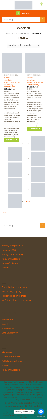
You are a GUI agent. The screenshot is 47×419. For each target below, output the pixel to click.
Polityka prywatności (12, 361)
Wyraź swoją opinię (11, 291)
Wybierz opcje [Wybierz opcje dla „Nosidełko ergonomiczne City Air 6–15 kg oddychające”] (11, 140)
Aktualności (7, 352)
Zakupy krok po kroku (12, 245)
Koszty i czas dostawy (12, 254)
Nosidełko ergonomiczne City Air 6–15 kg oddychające (12, 83)
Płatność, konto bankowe (14, 287)
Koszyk (5, 324)
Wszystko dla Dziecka (17, 33)
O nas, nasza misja (11, 356)
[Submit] (42, 19)
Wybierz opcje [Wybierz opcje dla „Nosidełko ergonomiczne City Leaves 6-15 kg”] (34, 129)
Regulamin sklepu (11, 258)
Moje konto (7, 319)
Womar (7, 77)
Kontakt (6, 365)
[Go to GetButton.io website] (41, 416)
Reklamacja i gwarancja (14, 295)
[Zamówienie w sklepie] (23, 45)
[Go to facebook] (41, 412)
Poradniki (6, 267)
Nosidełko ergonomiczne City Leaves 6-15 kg (35, 82)
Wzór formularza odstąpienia (16, 300)
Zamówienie (8, 328)
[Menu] (18, 13)
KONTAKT (26, 13)
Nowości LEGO (9, 250)
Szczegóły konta (10, 263)
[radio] (15, 154)
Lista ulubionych (10, 332)
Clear (4, 212)
